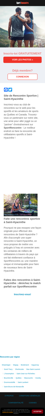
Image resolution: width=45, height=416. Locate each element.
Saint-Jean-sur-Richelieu (26, 374)
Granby (38, 378)
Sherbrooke (19, 369)
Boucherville (8, 378)
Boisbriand (25, 365)
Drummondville (9, 382)
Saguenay (35, 365)
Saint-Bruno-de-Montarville (14, 387)
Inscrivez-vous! (22, 294)
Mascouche (28, 378)
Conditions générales (29, 396)
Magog (15, 365)
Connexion (22, 77)
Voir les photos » (22, 59)
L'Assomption (9, 374)
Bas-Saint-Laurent (33, 369)
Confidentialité (15, 403)
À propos (9, 396)
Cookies (33, 403)
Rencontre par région (10, 357)
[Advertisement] (22, 167)
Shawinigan (6, 365)
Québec (19, 378)
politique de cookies (7, 412)
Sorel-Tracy (8, 369)
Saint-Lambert (23, 382)
